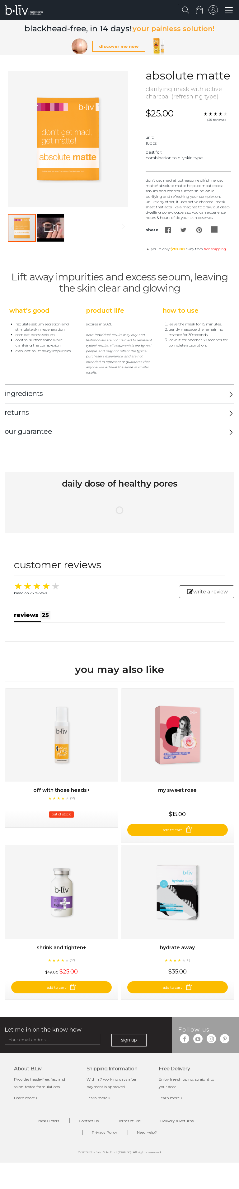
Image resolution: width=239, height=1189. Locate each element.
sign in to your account (213, 11)
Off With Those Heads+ (61, 790)
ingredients (24, 393)
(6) (188, 960)
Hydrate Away (177, 948)
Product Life (105, 310)
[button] (50, 228)
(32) (72, 960)
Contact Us (89, 1121)
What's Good (29, 310)
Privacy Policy (104, 1132)
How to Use (180, 310)
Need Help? (147, 1132)
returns (17, 412)
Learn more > (26, 1098)
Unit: (150, 137)
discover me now (118, 46)
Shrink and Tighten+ (61, 948)
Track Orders (47, 1121)
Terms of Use (129, 1121)
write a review (207, 592)
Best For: (154, 152)
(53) (72, 798)
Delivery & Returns (177, 1121)
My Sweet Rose (177, 790)
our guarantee (28, 431)
